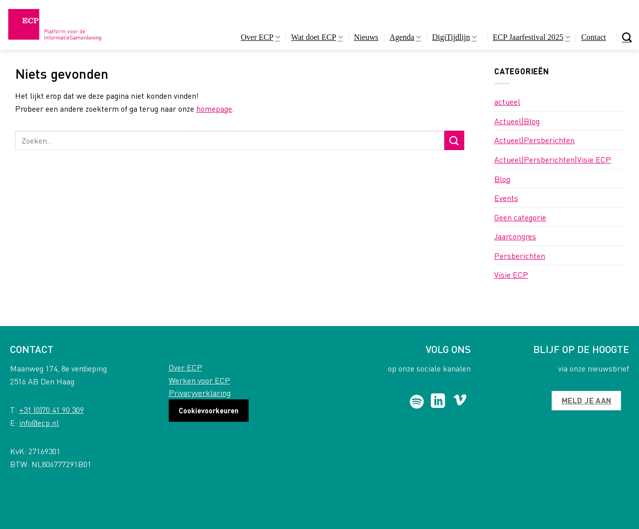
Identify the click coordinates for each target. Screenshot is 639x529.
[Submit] (454, 140)
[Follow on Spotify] (417, 402)
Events (506, 197)
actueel (507, 101)
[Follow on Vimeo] (460, 402)
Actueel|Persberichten (534, 140)
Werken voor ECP (199, 380)
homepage (214, 108)
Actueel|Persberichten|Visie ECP (552, 159)
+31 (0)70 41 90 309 (51, 409)
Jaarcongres (515, 236)
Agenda (405, 37)
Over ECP (260, 37)
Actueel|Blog (517, 121)
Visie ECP (511, 274)
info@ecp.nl (39, 422)
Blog (502, 179)
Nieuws (366, 37)
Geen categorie (520, 217)
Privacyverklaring (200, 392)
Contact (593, 37)
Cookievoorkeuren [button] (209, 410)
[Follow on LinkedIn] (438, 402)
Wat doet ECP (316, 37)
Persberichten (519, 255)
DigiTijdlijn (454, 37)
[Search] (627, 37)
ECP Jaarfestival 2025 (531, 37)
